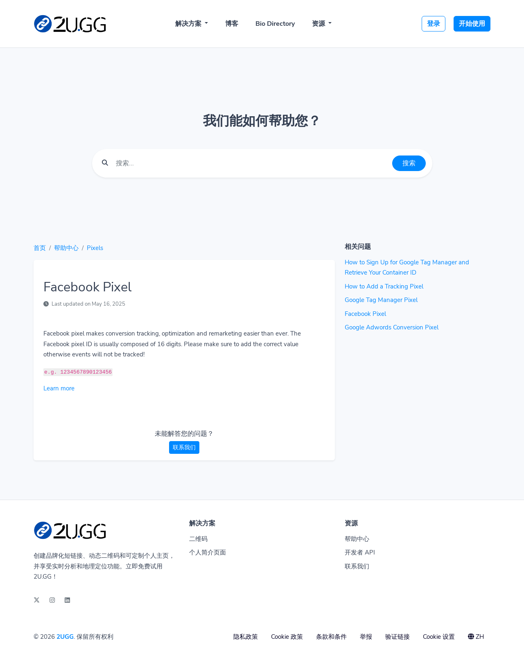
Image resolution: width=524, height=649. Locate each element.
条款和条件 (331, 637)
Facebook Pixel (365, 314)
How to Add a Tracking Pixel (384, 286)
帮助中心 (66, 248)
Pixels (95, 248)
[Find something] (252, 163)
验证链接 (397, 637)
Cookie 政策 (287, 637)
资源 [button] (319, 23)
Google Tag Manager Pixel (381, 300)
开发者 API (360, 552)
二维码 (198, 539)
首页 (40, 248)
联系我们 (184, 447)
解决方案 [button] (189, 23)
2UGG (65, 637)
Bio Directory (275, 23)
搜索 (409, 163)
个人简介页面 (207, 552)
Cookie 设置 (439, 637)
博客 (231, 23)
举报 (366, 637)
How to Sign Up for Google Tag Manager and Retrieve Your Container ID (407, 267)
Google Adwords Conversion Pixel (391, 327)
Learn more (59, 388)
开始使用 (472, 23)
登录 (433, 23)
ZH (476, 637)
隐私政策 (245, 637)
